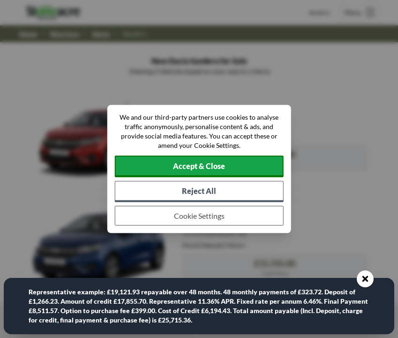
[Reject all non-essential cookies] (199, 191)
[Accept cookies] (199, 166)
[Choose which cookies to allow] (199, 216)
